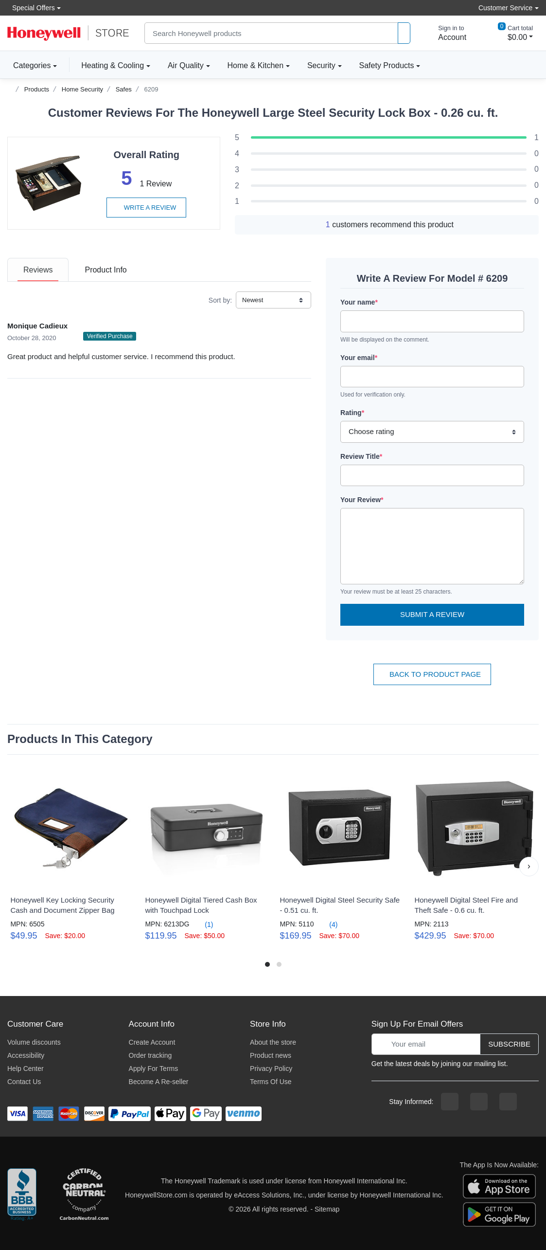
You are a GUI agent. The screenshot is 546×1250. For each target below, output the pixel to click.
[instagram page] (479, 1101)
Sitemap (327, 1209)
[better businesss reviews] (21, 1195)
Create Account (152, 1042)
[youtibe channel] (508, 1101)
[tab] (38, 270)
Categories (29, 65)
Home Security (82, 89)
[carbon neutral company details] (84, 1195)
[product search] (404, 33)
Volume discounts (34, 1042)
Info (105, 270)
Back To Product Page (432, 674)
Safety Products (386, 65)
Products (36, 89)
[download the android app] (499, 1213)
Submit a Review (432, 614)
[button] (529, 866)
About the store (273, 1042)
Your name (359, 302)
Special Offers (31, 7)
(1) (203, 924)
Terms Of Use (271, 1082)
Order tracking (150, 1055)
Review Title (361, 456)
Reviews (38, 270)
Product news (270, 1055)
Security (321, 65)
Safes (124, 89)
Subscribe (509, 1044)
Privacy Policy (271, 1068)
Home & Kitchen (256, 65)
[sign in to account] (445, 33)
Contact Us (24, 1082)
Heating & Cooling (112, 65)
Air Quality (186, 65)
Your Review (361, 500)
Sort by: (220, 300)
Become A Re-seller (159, 1082)
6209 (151, 89)
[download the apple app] (499, 1185)
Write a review (146, 207)
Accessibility (25, 1055)
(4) (327, 924)
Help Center (25, 1068)
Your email (358, 358)
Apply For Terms (153, 1068)
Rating (352, 413)
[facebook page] (449, 1101)
